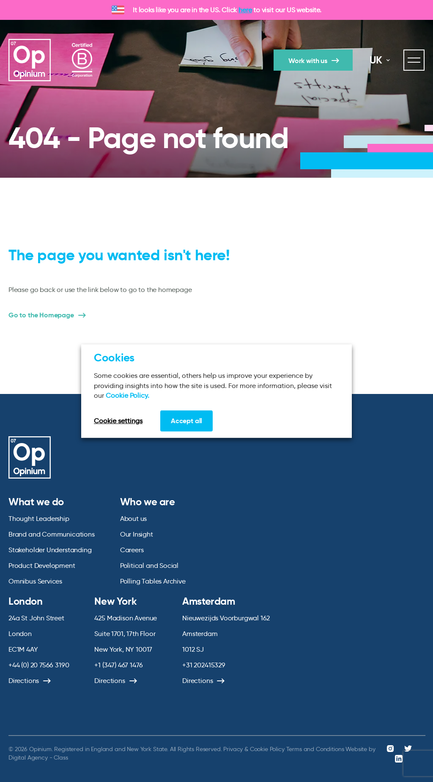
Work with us (307, 60)
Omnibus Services (35, 581)
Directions (23, 681)
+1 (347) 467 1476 (118, 665)
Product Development (41, 566)
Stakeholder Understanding (50, 550)
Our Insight (136, 534)
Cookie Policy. (127, 395)
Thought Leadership (38, 519)
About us (133, 519)
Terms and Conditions (315, 749)
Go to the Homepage (41, 315)
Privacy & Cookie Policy (253, 749)
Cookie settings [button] (118, 420)
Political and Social (149, 566)
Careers (132, 550)
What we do (36, 502)
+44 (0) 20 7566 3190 (38, 665)
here (245, 10)
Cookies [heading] (114, 357)
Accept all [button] (186, 420)
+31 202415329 (203, 665)
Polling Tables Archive (153, 581)
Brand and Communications (51, 534)
